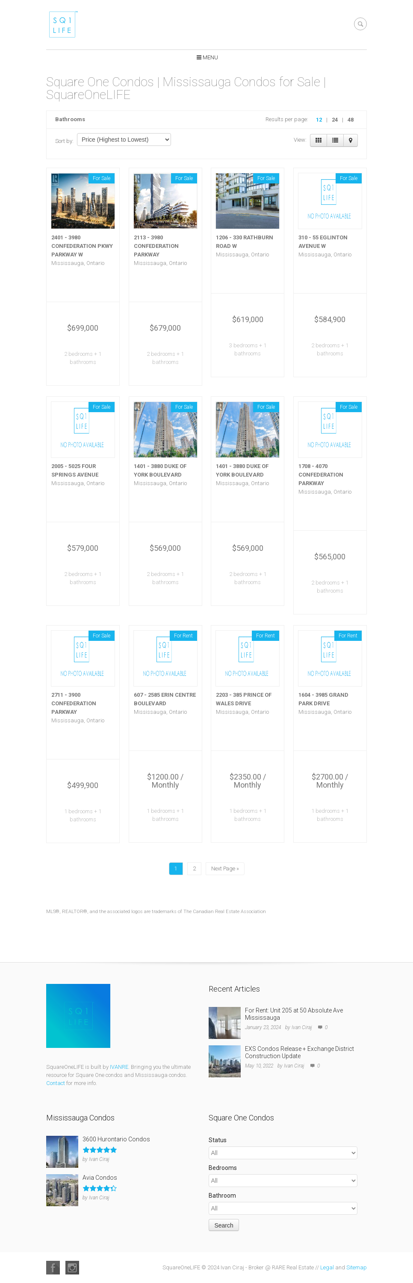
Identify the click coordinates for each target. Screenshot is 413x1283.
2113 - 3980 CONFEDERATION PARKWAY (156, 246)
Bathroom (222, 1195)
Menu (210, 57)
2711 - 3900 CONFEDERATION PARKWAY (73, 703)
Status (218, 1140)
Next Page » (225, 868)
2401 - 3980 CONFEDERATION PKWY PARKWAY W (82, 246)
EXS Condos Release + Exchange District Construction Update (299, 1052)
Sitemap (356, 1267)
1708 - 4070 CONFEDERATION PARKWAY (320, 474)
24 (335, 119)
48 (351, 119)
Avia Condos (100, 1177)
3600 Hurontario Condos (116, 1139)
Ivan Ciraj (302, 1027)
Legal (327, 1267)
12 (319, 119)
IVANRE (119, 1067)
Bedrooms (223, 1167)
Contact (55, 1083)
